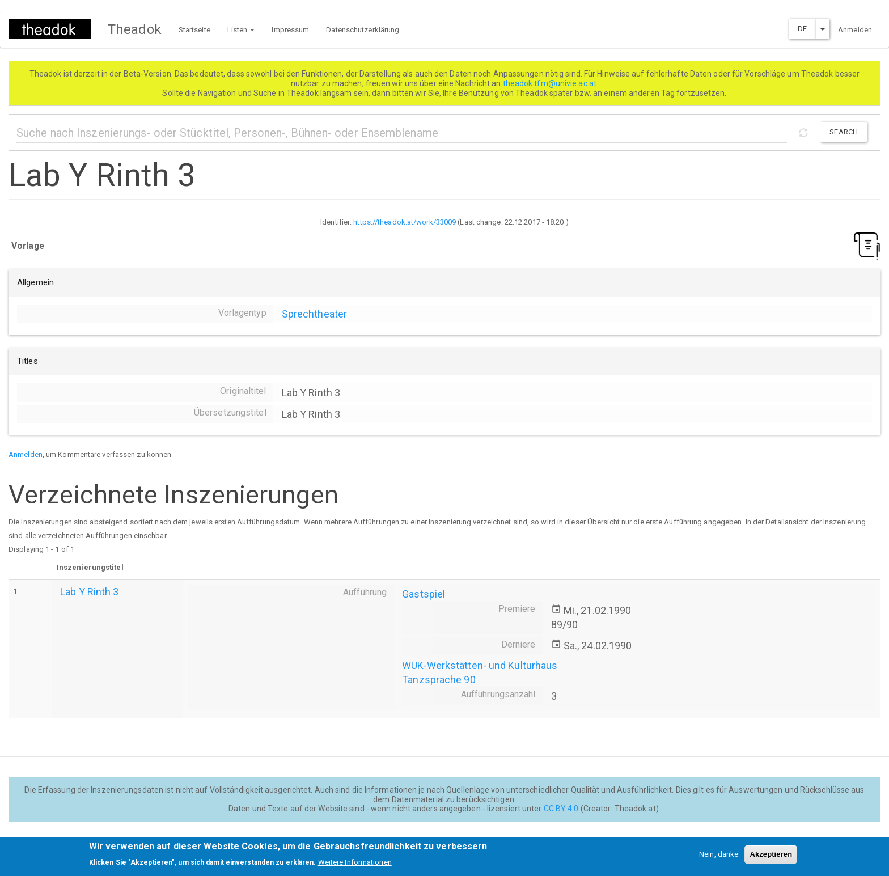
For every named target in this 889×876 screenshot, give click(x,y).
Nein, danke (718, 858)
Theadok (135, 29)
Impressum (290, 30)
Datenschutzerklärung (362, 30)
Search (843, 132)
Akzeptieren (771, 858)
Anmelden (855, 30)
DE (802, 28)
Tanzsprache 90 (438, 679)
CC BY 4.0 (561, 808)
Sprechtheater (314, 314)
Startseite (194, 30)
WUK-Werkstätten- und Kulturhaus (479, 665)
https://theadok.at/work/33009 (404, 222)
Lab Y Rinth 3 (89, 592)
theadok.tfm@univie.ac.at (551, 83)
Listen (241, 30)
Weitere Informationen (355, 866)
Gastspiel (423, 594)
